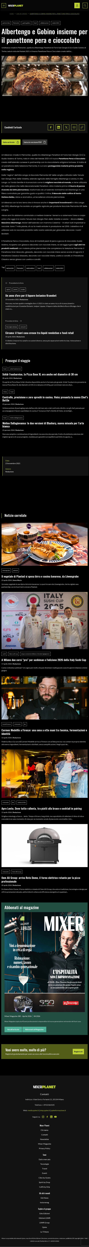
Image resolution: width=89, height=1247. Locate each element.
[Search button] (85, 5)
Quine (44, 1227)
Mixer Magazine (44, 1144)
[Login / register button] (77, 5)
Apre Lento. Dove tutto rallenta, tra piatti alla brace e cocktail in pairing (41, 808)
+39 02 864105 (48, 1105)
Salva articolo (11, 142)
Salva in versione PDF (35, 142)
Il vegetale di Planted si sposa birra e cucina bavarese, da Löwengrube (40, 576)
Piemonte (16, 23)
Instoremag (44, 1202)
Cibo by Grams (21, 14)
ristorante (17, 724)
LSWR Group (44, 1222)
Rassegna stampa (11, 327)
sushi (4, 654)
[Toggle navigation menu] (3, 5)
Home (12, 14)
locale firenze (7, 724)
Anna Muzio (17, 580)
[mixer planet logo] (44, 1087)
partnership (6, 23)
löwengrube (6, 570)
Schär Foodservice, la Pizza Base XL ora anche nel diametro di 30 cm (40, 374)
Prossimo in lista (13, 321)
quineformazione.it (58, 1110)
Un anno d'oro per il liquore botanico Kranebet (30, 295)
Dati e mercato (44, 1159)
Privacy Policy (44, 1148)
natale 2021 (55, 23)
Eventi (44, 1173)
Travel (44, 1168)
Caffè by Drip (44, 1187)
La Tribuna (44, 1232)
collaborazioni (44, 23)
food (35, 23)
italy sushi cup (13, 654)
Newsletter (44, 1139)
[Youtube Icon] (55, 1117)
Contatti (44, 1135)
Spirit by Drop (44, 1182)
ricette (23, 289)
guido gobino (26, 23)
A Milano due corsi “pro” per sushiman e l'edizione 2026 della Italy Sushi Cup (43, 660)
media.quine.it (33, 1110)
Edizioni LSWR (44, 1218)
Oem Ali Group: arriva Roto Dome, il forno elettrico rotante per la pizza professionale (40, 879)
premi (15, 289)
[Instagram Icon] (43, 1117)
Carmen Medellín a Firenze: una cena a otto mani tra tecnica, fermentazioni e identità (44, 732)
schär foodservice (15, 369)
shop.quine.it (45, 1110)
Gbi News (44, 1198)
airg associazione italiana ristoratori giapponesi (35, 654)
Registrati (78, 1051)
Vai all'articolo (13, 1029)
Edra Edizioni (44, 1213)
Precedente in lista (14, 283)
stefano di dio (22, 802)
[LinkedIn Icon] (51, 1117)
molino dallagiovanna (16, 418)
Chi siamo (44, 1130)
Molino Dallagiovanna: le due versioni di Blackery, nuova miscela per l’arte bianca (43, 425)
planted (15, 570)
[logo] (15, 6)
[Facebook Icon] (47, 1117)
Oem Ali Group (16, 872)
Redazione (24, 299)
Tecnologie (44, 1164)
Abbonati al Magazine (34, 1029)
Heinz (5, 392)
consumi (23, 327)
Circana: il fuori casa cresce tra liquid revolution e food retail (39, 333)
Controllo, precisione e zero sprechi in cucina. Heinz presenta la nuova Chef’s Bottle (45, 399)
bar (25, 724)
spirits (8, 289)
